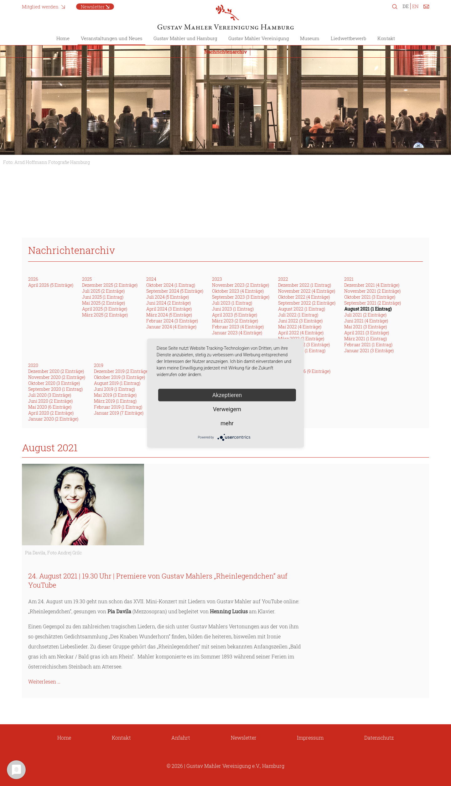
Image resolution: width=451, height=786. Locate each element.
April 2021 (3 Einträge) (366, 333)
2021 (349, 279)
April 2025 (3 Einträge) (104, 309)
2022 (283, 279)
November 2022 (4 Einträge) (306, 291)
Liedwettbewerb (348, 38)
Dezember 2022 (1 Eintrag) (304, 285)
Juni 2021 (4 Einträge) (366, 321)
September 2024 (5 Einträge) (174, 291)
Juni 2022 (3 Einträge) (300, 321)
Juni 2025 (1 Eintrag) (102, 297)
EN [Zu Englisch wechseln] (415, 6)
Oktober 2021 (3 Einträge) (369, 297)
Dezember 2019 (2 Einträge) (121, 371)
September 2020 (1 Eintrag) (55, 389)
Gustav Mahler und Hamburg (185, 38)
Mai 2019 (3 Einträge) (115, 395)
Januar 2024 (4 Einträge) (171, 327)
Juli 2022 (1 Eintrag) (298, 315)
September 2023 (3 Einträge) (240, 297)
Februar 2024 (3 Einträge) (172, 321)
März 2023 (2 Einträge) (235, 321)
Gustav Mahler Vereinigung (258, 38)
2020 (33, 365)
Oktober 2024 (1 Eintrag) (170, 285)
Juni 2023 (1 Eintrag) (233, 309)
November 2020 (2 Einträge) (56, 377)
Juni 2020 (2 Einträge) (50, 401)
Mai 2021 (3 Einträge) (365, 327)
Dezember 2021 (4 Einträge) (371, 285)
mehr (226, 423)
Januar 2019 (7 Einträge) (118, 413)
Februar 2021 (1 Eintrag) (368, 345)
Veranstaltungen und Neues (111, 38)
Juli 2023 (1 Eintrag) (232, 303)
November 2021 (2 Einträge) (372, 291)
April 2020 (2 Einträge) (51, 413)
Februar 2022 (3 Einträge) (304, 345)
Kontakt (386, 38)
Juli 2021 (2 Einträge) (365, 315)
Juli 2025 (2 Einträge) (103, 291)
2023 (217, 279)
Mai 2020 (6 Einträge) (49, 407)
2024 (151, 279)
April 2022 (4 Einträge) (301, 333)
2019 (98, 365)
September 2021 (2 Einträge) (372, 303)
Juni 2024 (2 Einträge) (168, 303)
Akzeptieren (227, 395)
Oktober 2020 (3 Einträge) (54, 383)
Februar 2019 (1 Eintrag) (118, 407)
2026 (33, 279)
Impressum (310, 737)
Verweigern (227, 409)
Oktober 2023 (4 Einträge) (238, 291)
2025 (87, 279)
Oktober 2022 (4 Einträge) (304, 297)
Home (63, 38)
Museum (309, 38)
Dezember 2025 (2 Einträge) (109, 285)
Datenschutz (379, 737)
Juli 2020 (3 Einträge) (49, 395)
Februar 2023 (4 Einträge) (238, 327)
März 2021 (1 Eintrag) (365, 339)
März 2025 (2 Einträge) (105, 315)
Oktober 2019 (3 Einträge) (119, 377)
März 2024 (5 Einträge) (169, 315)
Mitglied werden (40, 6)
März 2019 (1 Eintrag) (115, 401)
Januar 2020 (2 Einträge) (53, 419)
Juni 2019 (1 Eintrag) (114, 389)
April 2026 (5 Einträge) (50, 285)
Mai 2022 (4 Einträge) (299, 327)
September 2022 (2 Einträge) (306, 303)
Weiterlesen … (44, 681)
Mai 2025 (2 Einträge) (103, 303)
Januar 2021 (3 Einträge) (369, 351)
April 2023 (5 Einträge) (234, 315)
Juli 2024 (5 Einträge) (167, 297)
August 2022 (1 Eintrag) (301, 309)
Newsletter (93, 6)
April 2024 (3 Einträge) (169, 309)
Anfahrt (180, 737)
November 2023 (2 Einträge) (240, 285)
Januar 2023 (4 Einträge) (237, 333)
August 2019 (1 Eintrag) (117, 383)
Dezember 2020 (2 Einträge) (56, 371)
